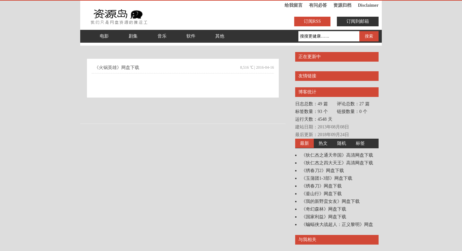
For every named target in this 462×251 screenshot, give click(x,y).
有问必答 (318, 5)
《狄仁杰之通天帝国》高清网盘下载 (337, 155)
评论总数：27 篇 (353, 103)
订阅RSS (312, 21)
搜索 (369, 36)
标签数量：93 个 (311, 111)
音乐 (162, 36)
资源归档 (342, 5)
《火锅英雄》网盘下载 (116, 67)
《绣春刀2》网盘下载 (322, 170)
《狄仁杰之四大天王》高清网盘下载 (337, 162)
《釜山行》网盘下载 (321, 193)
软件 (190, 36)
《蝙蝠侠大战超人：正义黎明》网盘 (337, 224)
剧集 (133, 36)
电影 (104, 36)
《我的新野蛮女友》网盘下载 (330, 201)
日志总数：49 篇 (311, 103)
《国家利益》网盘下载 (323, 216)
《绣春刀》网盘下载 (321, 186)
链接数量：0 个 (352, 111)
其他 (219, 36)
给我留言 (294, 5)
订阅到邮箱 (357, 21)
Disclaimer (368, 5)
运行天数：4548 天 (313, 119)
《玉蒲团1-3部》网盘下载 (326, 178)
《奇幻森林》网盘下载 (323, 209)
